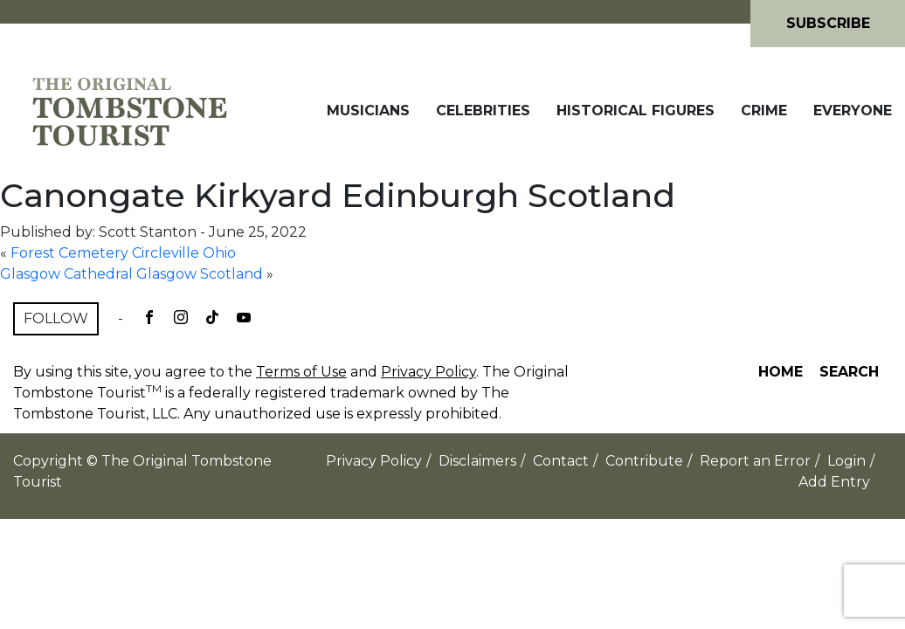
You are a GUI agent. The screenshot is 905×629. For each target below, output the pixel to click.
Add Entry (834, 481)
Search (849, 371)
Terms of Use (301, 371)
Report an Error (755, 461)
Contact (561, 461)
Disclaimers (477, 461)
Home (780, 371)
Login (846, 461)
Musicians (368, 110)
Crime (764, 110)
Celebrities (483, 110)
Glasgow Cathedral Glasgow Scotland (131, 274)
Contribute (644, 461)
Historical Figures (635, 110)
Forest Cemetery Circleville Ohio (123, 253)
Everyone (852, 110)
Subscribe (828, 23)
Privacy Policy (428, 371)
